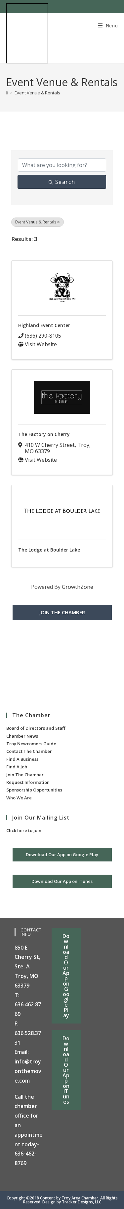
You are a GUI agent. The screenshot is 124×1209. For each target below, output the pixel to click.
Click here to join (23, 830)
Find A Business (22, 759)
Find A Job (16, 767)
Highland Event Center (44, 325)
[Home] (7, 93)
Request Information (28, 782)
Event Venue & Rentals (37, 93)
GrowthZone (77, 586)
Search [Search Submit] (62, 181)
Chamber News (22, 736)
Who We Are (19, 798)
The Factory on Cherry (44, 434)
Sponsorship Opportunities (34, 790)
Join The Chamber (25, 775)
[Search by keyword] (62, 165)
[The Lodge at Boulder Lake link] (62, 511)
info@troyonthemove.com (28, 1071)
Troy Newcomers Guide (31, 744)
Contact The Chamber (29, 751)
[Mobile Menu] (108, 25)
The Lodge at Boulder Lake (49, 550)
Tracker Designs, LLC (81, 1202)
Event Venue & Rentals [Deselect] (37, 222)
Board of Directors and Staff (35, 728)
